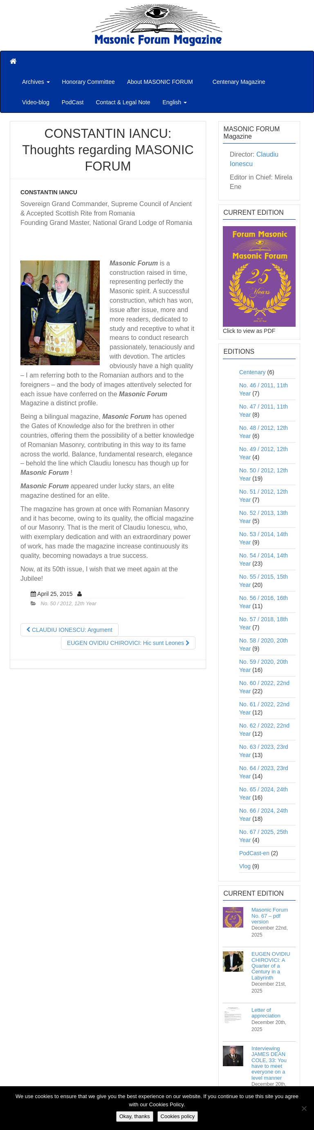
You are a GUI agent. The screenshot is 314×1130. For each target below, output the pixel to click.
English (174, 102)
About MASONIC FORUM (160, 82)
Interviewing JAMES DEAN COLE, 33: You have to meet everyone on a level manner (269, 1063)
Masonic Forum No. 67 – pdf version (269, 916)
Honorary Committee (88, 82)
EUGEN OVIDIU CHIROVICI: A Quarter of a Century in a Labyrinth (270, 965)
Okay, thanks (134, 1116)
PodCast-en (254, 853)
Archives (36, 82)
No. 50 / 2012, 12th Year (68, 604)
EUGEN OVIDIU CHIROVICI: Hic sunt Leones (128, 643)
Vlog (245, 866)
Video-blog (35, 102)
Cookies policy (178, 1116)
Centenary (252, 372)
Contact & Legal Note (123, 102)
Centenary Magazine (238, 82)
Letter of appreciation (265, 1013)
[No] (304, 1108)
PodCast (73, 102)
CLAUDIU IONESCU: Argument (69, 630)
